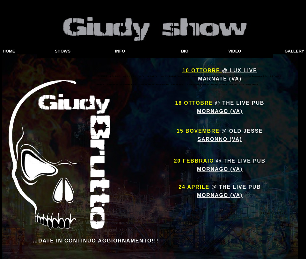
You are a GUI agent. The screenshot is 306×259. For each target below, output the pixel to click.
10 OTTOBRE (202, 70)
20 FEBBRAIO (194, 161)
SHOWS (62, 51)
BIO (184, 51)
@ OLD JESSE (241, 131)
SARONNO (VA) (220, 139)
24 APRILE (193, 187)
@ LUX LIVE (239, 70)
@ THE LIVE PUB (239, 103)
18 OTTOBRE (194, 103)
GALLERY (294, 51)
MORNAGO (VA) (220, 111)
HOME (9, 51)
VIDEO (234, 51)
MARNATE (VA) (220, 78)
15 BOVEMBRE (198, 131)
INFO (120, 51)
